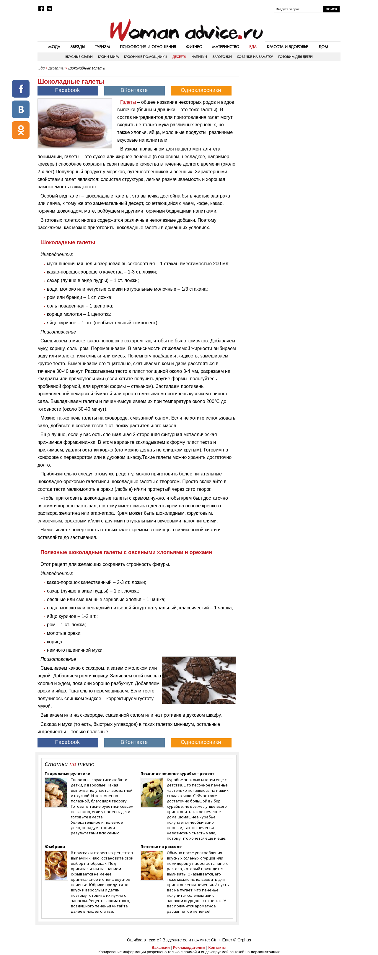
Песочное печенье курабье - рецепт (178, 773)
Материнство (225, 46)
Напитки (199, 57)
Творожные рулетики (67, 773)
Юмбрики (55, 846)
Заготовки (222, 57)
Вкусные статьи (79, 57)
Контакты (217, 947)
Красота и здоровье (287, 46)
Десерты (179, 57)
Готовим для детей (295, 57)
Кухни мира (108, 57)
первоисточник (265, 952)
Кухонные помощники (145, 57)
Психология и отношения (148, 46)
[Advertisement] (290, 115)
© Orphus (242, 940)
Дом (323, 46)
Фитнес (194, 46)
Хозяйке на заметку (255, 57)
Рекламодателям (189, 947)
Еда (253, 46)
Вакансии (160, 947)
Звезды (77, 46)
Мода (54, 46)
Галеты (128, 102)
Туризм (102, 46)
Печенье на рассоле (161, 846)
